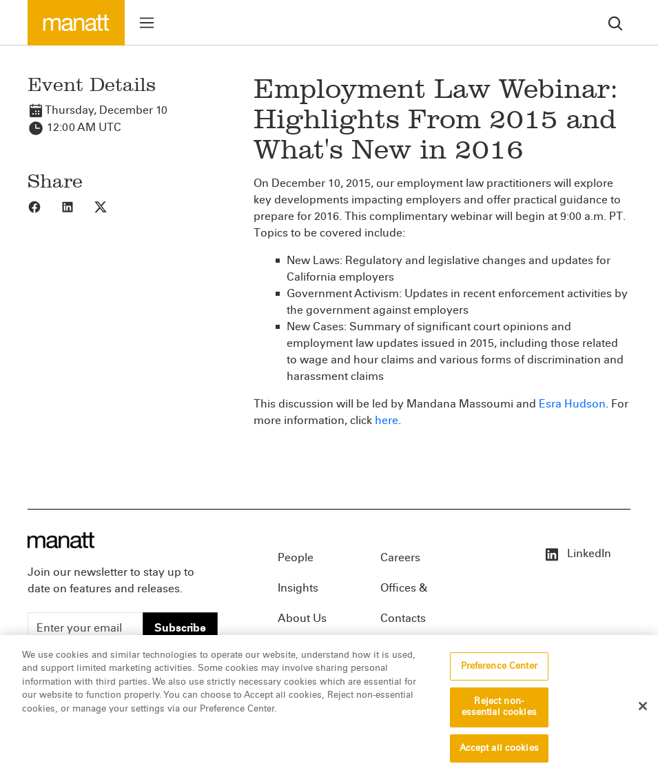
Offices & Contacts (403, 592)
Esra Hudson (572, 403)
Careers (400, 557)
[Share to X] (110, 206)
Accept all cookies (499, 755)
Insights (298, 587)
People (295, 557)
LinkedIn (577, 553)
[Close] (643, 713)
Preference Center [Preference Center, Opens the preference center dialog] (499, 672)
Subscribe (180, 627)
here (386, 420)
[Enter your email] (85, 628)
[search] (615, 22)
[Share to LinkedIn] (77, 206)
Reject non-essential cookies (499, 714)
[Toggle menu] (146, 22)
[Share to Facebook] (44, 206)
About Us (302, 618)
